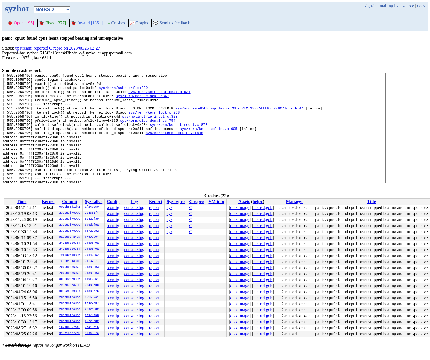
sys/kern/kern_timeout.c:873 (178, 135)
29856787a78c (69, 285)
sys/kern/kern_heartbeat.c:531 (159, 95)
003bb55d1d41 (69, 207)
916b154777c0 (69, 333)
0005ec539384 (69, 291)
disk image (239, 207)
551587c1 (92, 297)
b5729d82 (92, 231)
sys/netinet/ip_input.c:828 (150, 125)
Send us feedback (171, 23)
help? (258, 201)
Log (134, 201)
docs (421, 6)
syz (169, 207)
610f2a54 (92, 279)
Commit (69, 201)
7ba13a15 (92, 327)
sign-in (370, 6)
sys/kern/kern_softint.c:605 (208, 140)
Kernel (48, 201)
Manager (294, 201)
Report (155, 201)
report (154, 207)
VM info (216, 201)
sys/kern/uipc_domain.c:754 (147, 130)
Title (371, 201)
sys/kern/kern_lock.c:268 (154, 120)
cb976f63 (92, 315)
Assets (244, 201)
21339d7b (92, 291)
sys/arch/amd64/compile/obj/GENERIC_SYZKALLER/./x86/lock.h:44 (239, 115)
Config (113, 201)
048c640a (92, 243)
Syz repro (176, 201)
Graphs (139, 23)
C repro (196, 201)
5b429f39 (92, 219)
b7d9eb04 (92, 237)
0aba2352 (92, 255)
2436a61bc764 (69, 243)
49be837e (92, 333)
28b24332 (92, 309)
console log (134, 207)
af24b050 (92, 207)
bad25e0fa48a (69, 237)
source (408, 6)
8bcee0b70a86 (69, 279)
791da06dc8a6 (69, 255)
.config (113, 207)
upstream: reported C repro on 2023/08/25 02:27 (57, 48)
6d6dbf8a (92, 225)
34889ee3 (92, 267)
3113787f (92, 261)
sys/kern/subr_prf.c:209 (123, 90)
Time (21, 201)
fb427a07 (92, 303)
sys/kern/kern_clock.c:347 (142, 100)
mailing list (389, 6)
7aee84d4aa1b (69, 261)
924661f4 (92, 213)
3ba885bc (92, 285)
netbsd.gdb (263, 207)
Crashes (116, 23)
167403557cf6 (69, 327)
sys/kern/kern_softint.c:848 (174, 145)
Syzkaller (93, 201)
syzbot (17, 8)
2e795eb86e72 (69, 267)
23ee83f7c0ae (69, 213)
